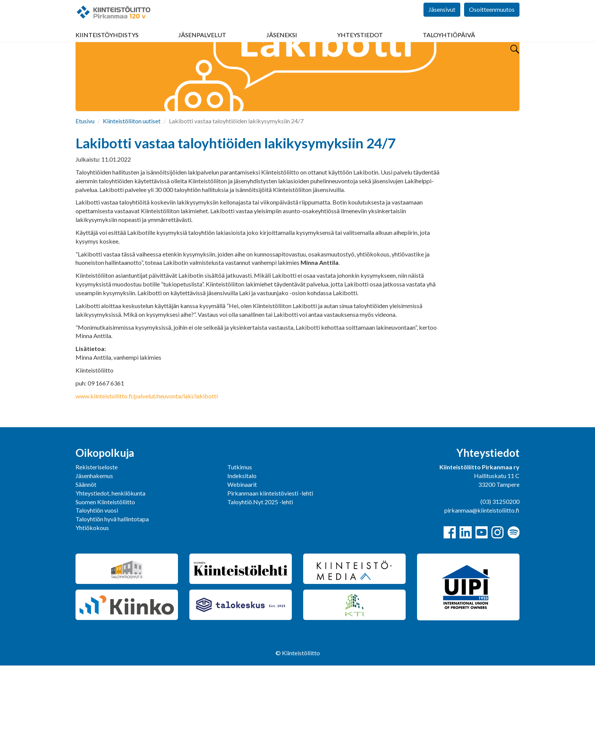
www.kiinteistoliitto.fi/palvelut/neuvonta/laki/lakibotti (147, 460)
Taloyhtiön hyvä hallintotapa (112, 583)
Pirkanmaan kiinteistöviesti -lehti (270, 557)
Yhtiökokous (92, 592)
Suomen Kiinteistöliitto (105, 566)
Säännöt (86, 548)
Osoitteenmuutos (492, 22)
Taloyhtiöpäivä (449, 45)
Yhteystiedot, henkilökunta (110, 557)
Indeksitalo (242, 540)
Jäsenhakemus (94, 540)
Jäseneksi (281, 45)
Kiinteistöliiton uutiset (132, 185)
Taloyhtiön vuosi (97, 574)
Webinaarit (242, 548)
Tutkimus (239, 531)
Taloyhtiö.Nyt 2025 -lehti (260, 566)
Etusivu (85, 185)
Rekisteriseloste (97, 531)
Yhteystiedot (360, 45)
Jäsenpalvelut (202, 45)
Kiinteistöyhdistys (107, 45)
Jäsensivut (441, 22)
